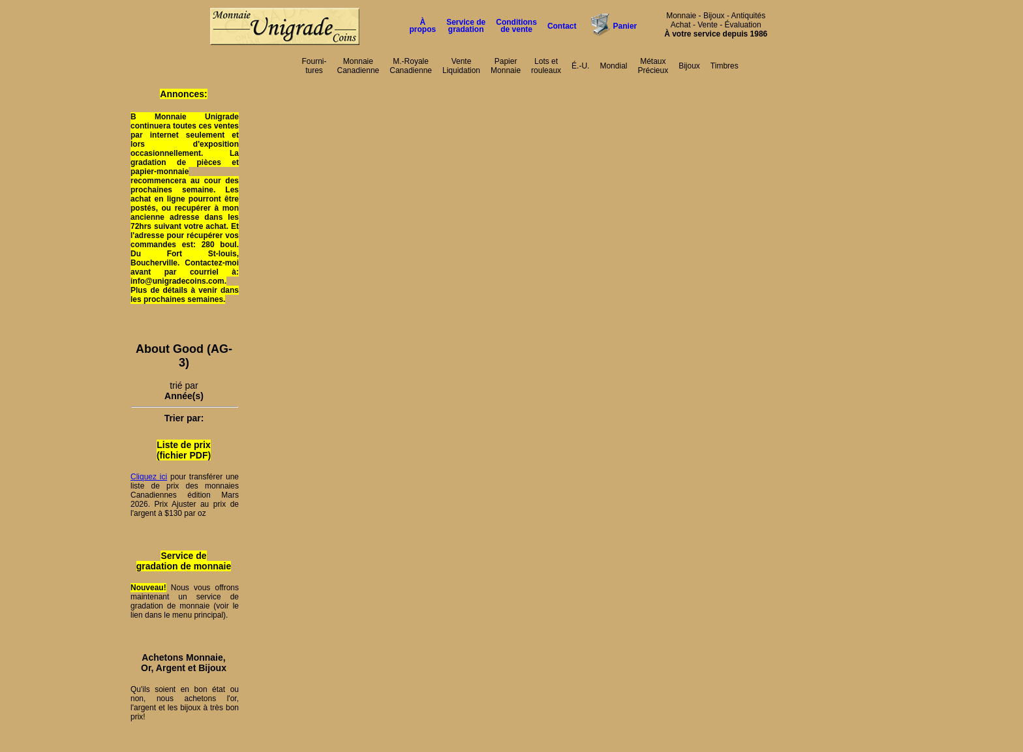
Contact (562, 26)
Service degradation (465, 26)
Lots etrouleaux (546, 66)
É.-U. (580, 65)
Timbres (724, 65)
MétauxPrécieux (652, 66)
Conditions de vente (516, 26)
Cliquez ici (148, 476)
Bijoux (689, 65)
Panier (625, 26)
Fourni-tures (314, 66)
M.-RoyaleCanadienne (410, 66)
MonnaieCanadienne (358, 66)
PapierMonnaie (506, 66)
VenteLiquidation (461, 66)
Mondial (613, 65)
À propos (423, 26)
